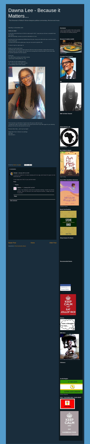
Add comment (13, 200)
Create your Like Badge (66, 291)
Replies (17, 184)
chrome (15, 173)
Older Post (52, 243)
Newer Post (12, 243)
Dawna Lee (63, 287)
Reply (14, 181)
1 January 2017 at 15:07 (29, 187)
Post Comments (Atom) (20, 246)
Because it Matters (65, 289)
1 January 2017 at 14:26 (23, 173)
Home (33, 243)
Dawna (19, 187)
